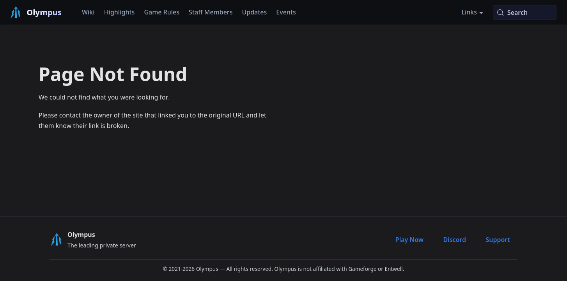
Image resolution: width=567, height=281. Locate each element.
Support (497, 239)
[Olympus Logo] (56, 239)
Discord (454, 239)
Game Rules (161, 12)
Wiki (88, 12)
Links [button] (469, 12)
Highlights (119, 12)
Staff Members (210, 12)
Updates (254, 12)
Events (286, 12)
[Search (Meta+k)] (524, 12)
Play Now (409, 239)
